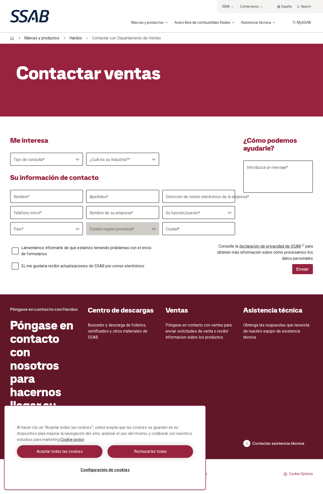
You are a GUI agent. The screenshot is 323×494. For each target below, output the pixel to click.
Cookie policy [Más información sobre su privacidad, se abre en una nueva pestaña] (72, 439)
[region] (105, 447)
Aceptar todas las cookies (60, 451)
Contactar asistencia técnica (273, 443)
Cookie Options (298, 474)
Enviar (302, 269)
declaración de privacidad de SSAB (271, 246)
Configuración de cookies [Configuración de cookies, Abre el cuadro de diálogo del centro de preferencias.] (105, 469)
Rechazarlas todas (150, 451)
